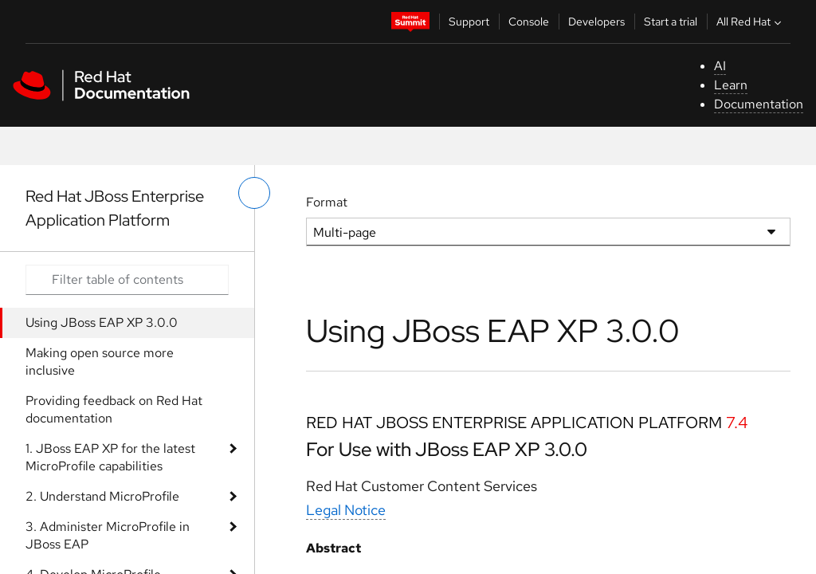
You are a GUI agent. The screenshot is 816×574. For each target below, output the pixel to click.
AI (720, 65)
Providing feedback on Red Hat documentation (114, 409)
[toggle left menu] (254, 193)
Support (469, 21)
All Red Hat (750, 21)
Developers (596, 21)
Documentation (758, 104)
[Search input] (127, 280)
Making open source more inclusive (100, 361)
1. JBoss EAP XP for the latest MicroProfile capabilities (110, 457)
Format (326, 202)
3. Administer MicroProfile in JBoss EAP (108, 535)
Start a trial (670, 21)
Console (528, 21)
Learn (730, 85)
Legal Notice (346, 510)
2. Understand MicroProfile (102, 496)
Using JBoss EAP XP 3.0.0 (102, 322)
